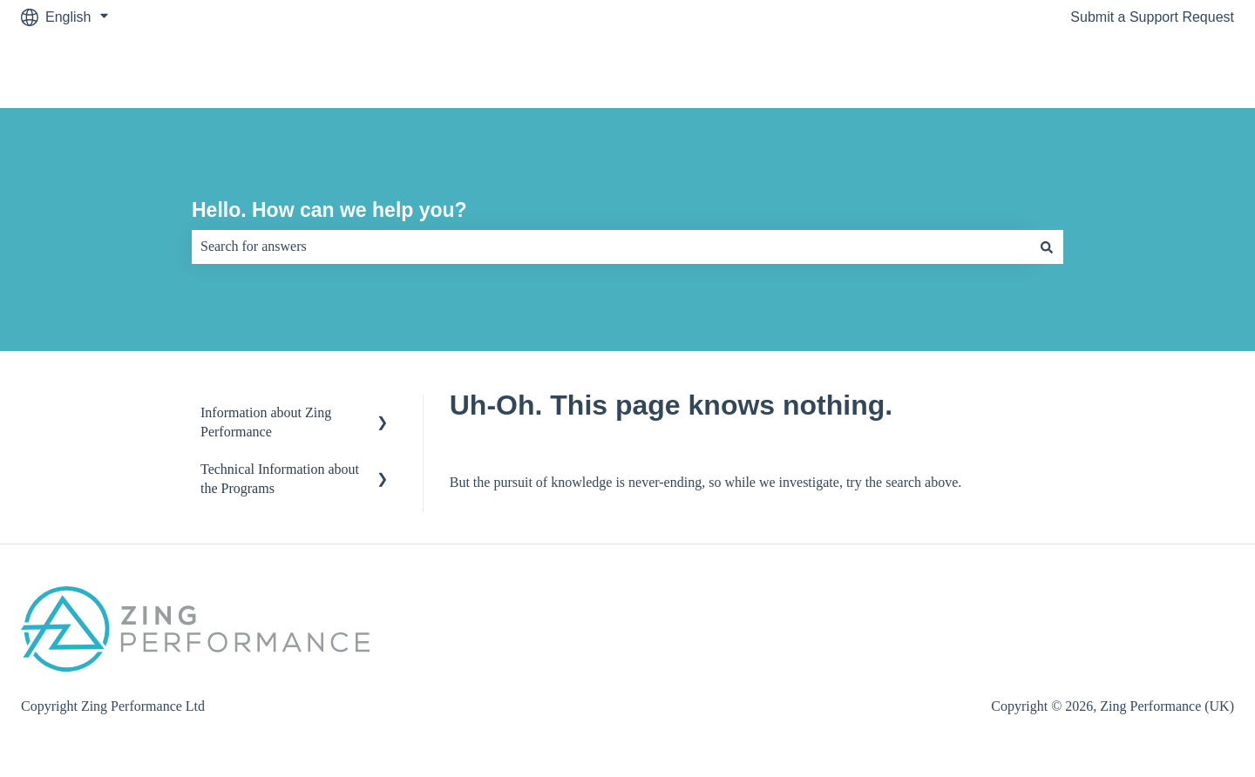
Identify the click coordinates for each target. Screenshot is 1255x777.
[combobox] (611, 246)
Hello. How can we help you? (329, 210)
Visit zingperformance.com (1135, 71)
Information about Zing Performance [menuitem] (265, 422)
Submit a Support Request (1152, 17)
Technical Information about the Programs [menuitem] (279, 479)
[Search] (1046, 246)
